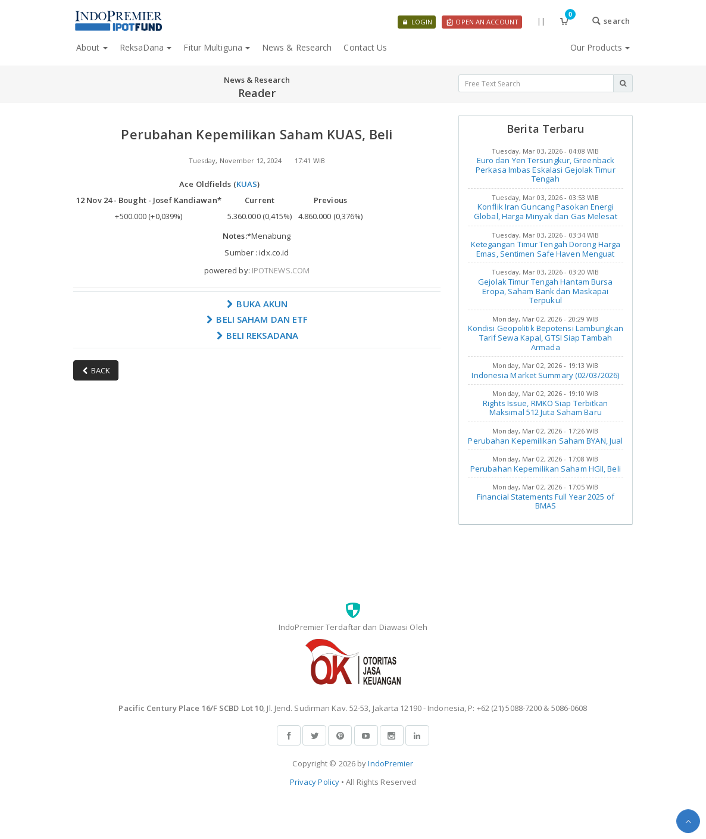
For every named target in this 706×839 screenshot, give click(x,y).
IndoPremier (390, 763)
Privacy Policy (314, 781)
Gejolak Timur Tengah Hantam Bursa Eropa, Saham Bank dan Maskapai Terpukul (545, 290)
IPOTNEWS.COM (281, 270)
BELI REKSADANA (257, 335)
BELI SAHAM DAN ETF (256, 319)
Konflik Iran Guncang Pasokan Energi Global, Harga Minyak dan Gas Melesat (545, 211)
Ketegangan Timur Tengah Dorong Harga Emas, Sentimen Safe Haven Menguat (546, 249)
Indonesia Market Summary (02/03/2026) (545, 375)
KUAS (246, 184)
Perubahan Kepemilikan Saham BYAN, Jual (545, 440)
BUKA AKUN (257, 304)
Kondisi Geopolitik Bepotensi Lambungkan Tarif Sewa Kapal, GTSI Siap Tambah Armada (545, 337)
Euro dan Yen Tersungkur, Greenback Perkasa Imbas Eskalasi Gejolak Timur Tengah (546, 169)
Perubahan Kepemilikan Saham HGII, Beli (545, 468)
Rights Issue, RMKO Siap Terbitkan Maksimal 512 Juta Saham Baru (545, 408)
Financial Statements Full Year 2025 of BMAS (545, 501)
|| (541, 20)
